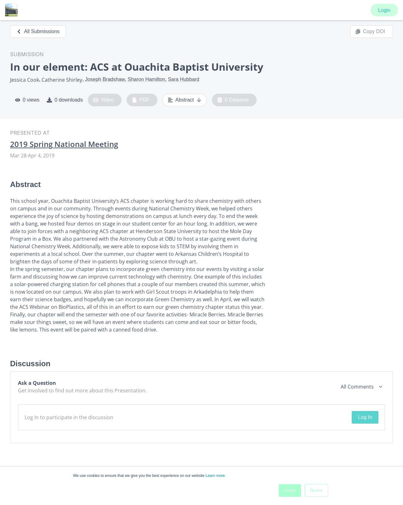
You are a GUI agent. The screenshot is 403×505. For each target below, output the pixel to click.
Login (384, 10)
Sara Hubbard (183, 79)
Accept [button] (290, 490)
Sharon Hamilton (146, 79)
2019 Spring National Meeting (64, 144)
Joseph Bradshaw (105, 79)
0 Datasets (233, 100)
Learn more (215, 475)
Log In (365, 417)
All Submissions (38, 31)
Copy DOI (370, 32)
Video (103, 100)
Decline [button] (316, 490)
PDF (141, 100)
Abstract (185, 100)
